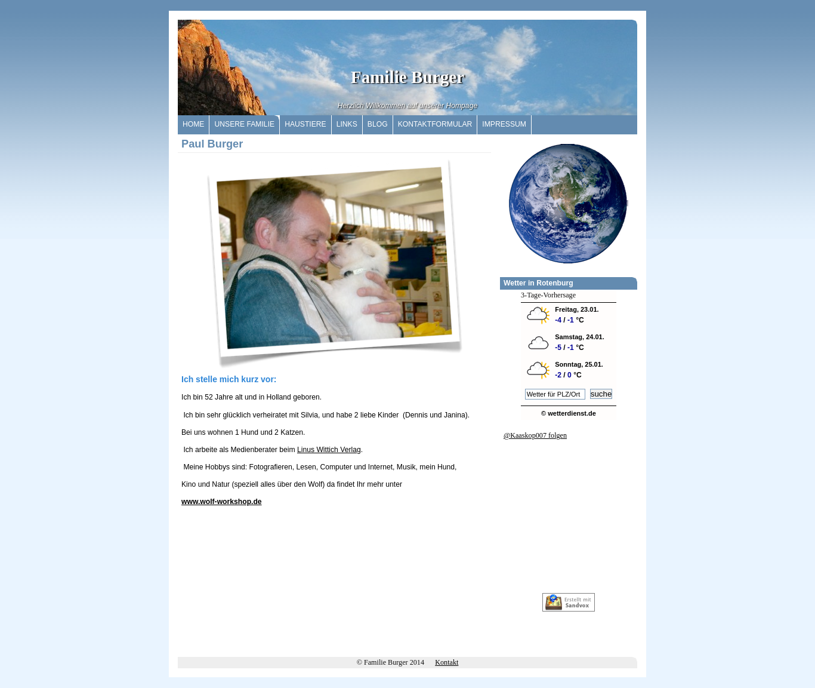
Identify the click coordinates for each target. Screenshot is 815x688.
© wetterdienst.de (568, 413)
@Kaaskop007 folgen (535, 435)
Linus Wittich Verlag (329, 450)
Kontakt (446, 662)
